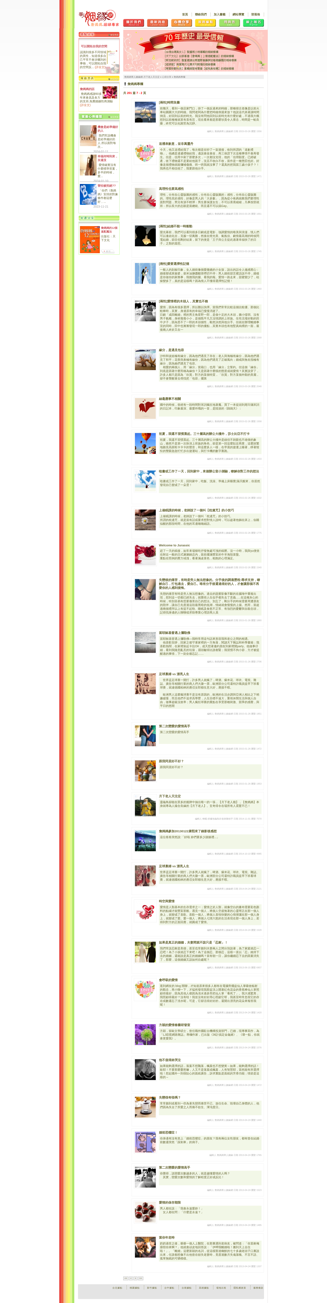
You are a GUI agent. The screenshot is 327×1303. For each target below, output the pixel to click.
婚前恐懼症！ (168, 1132)
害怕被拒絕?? (107, 185)
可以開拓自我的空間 (94, 46)
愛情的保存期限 (170, 1202)
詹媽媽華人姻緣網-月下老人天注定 (142, 77)
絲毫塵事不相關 (170, 399)
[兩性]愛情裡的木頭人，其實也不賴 (183, 301)
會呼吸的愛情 (168, 980)
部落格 (255, 14)
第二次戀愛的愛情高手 (174, 726)
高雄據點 (204, 1288)
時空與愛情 (167, 901)
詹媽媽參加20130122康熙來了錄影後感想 (188, 831)
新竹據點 (152, 1288)
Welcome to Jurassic (174, 545)
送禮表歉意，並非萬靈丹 (176, 143)
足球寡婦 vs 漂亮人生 (174, 674)
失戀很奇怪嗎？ (170, 1097)
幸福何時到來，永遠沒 (108, 158)
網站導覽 (238, 14)
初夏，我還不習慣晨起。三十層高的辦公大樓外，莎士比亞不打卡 (204, 434)
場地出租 (221, 1288)
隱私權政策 (240, 1288)
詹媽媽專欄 (179, 77)
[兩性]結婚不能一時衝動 (175, 226)
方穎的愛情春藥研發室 (174, 1025)
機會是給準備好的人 (108, 128)
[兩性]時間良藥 (169, 102)
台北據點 (117, 1288)
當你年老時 (167, 1237)
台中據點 (169, 1288)
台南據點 (187, 1288)
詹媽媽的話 (87, 89)
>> (140, 1278)
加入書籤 (219, 14)
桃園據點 (135, 1288)
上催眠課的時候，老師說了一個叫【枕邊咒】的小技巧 (196, 510)
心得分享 (166, 77)
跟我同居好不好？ (171, 761)
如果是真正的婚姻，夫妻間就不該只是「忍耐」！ (193, 942)
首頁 (185, 14)
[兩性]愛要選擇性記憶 (174, 263)
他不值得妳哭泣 (170, 1060)
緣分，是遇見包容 (171, 350)
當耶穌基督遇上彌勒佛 (174, 633)
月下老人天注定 (170, 796)
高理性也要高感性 (171, 188)
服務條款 (258, 1288)
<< (126, 1278)
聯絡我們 (201, 14)
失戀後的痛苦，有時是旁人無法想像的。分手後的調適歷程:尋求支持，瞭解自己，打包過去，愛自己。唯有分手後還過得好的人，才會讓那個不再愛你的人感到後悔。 (209, 584)
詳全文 (100, 67)
